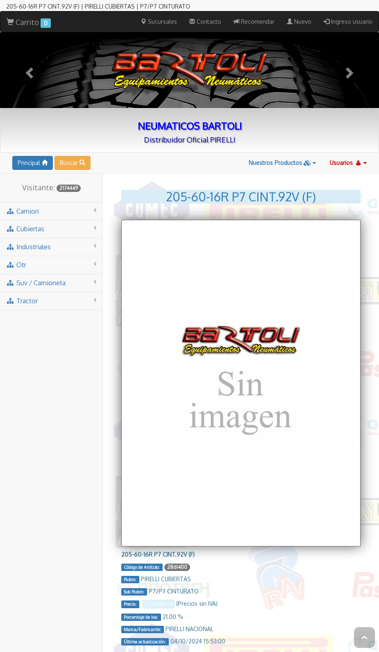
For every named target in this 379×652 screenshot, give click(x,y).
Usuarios (348, 125)
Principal (33, 125)
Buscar (72, 125)
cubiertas (51, 191)
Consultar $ (158, 567)
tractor (51, 263)
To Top (364, 637)
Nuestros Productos (282, 125)
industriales (51, 209)
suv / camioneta (51, 245)
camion (51, 174)
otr (51, 227)
